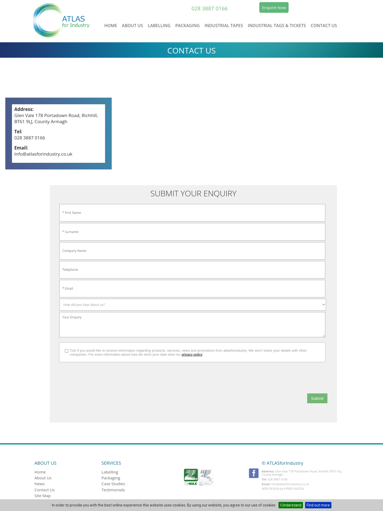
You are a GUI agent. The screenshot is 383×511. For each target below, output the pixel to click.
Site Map (43, 495)
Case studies (113, 483)
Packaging (187, 25)
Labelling (159, 25)
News (40, 483)
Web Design (270, 489)
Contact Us (324, 25)
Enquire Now (274, 7)
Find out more (318, 505)
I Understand (290, 505)
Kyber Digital (294, 489)
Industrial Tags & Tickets (277, 25)
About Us (132, 25)
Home (110, 25)
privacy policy (192, 354)
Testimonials (113, 489)
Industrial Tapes (224, 25)
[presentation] (99, 377)
